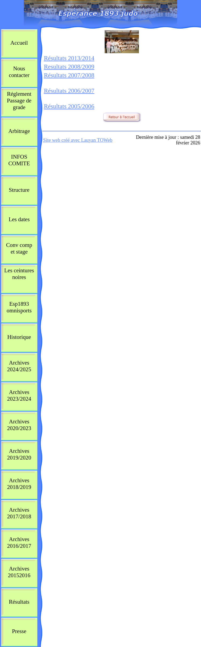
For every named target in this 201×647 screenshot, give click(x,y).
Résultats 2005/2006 (69, 106)
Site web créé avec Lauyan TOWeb (77, 140)
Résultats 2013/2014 (69, 58)
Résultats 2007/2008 (69, 75)
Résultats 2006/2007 (69, 90)
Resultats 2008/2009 (69, 66)
